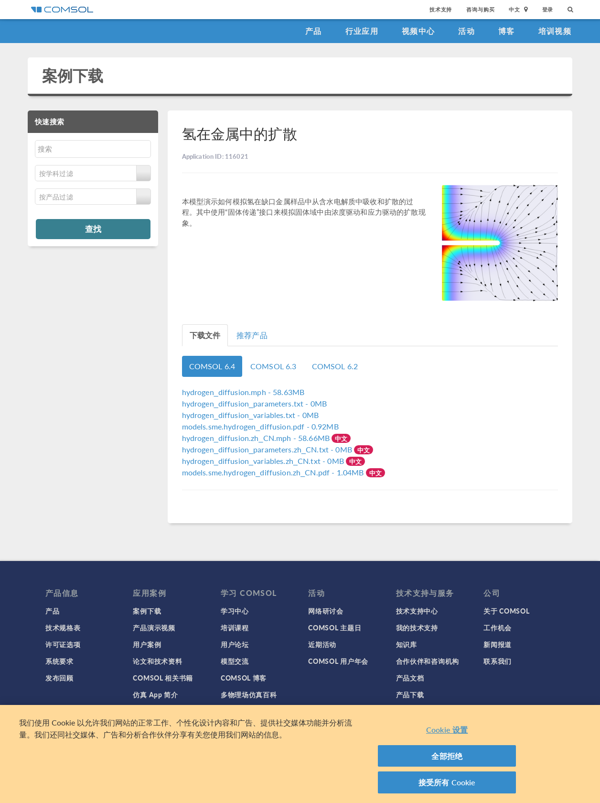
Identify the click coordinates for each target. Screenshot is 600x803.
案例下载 (73, 75)
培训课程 (235, 627)
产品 (313, 30)
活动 (466, 30)
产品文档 (410, 677)
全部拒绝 (446, 755)
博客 (506, 30)
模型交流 (235, 661)
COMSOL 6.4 (212, 366)
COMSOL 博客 (244, 677)
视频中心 (418, 30)
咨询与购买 (480, 9)
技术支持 (440, 9)
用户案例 (147, 644)
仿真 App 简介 (155, 694)
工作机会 (497, 627)
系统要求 (59, 661)
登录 (548, 9)
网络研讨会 (325, 611)
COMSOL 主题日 (334, 627)
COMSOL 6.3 (273, 366)
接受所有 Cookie (447, 782)
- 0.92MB (260, 426)
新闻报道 (497, 644)
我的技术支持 (417, 627)
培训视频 (554, 30)
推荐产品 (252, 335)
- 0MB (254, 403)
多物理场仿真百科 (249, 694)
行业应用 (361, 30)
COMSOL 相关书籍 (163, 677)
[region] (300, 754)
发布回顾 (59, 677)
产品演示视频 (154, 627)
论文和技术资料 (157, 661)
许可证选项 (63, 644)
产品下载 (410, 694)
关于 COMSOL (506, 611)
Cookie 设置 (447, 729)
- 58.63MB (243, 391)
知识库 (406, 644)
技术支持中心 (417, 611)
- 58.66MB (257, 437)
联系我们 (497, 661)
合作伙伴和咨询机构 (427, 661)
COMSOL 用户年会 (338, 661)
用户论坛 (235, 644)
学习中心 (235, 611)
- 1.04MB (274, 472)
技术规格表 (63, 627)
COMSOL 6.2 (335, 366)
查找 (93, 228)
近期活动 (322, 644)
